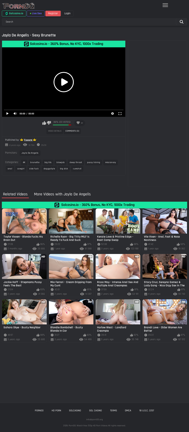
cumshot (77, 168)
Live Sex (36, 13)
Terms (113, 410)
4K (24, 162)
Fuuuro (28, 140)
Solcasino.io (14, 13)
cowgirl (20, 168)
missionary (110, 162)
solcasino (75, 410)
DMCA (128, 410)
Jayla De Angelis (30, 153)
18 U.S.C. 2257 (146, 410)
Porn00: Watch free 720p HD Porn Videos (88, 425)
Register (53, 13)
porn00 (39, 410)
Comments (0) (72, 131)
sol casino (95, 410)
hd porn (56, 410)
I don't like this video (49, 123)
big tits (47, 162)
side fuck (34, 168)
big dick (64, 168)
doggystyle (49, 168)
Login (67, 13)
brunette (34, 162)
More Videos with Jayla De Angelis (62, 194)
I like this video (44, 123)
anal (10, 168)
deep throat (76, 162)
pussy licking (93, 162)
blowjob (60, 162)
